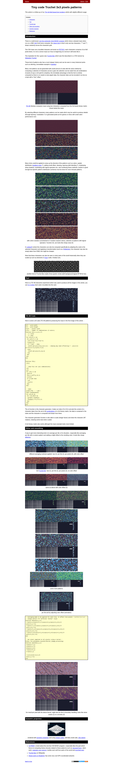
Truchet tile (42, 471)
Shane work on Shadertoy (37, 756)
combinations (50, 411)
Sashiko (53, 64)
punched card (79, 750)
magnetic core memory (39, 750)
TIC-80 (28, 106)
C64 (35, 43)
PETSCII (61, 49)
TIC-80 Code (32, 24)
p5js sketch (81, 737)
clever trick (56, 43)
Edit (86, 1)
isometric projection (43, 737)
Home (27, 1)
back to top (28, 761)
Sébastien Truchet (30, 58)
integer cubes (60, 737)
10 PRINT (32, 746)
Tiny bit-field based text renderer (55, 12)
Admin (82, 1)
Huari (46, 257)
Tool (30, 22)
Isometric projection (34, 28)
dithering (27, 437)
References (32, 31)
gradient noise (37, 165)
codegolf (29, 247)
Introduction (32, 19)
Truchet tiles (51, 56)
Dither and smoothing (34, 26)
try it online (31, 285)
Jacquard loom (77, 748)
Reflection (67, 249)
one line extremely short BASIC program (51, 41)
